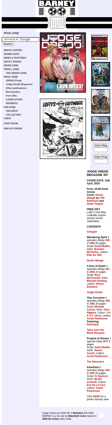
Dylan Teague (95, 203)
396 (107, 300)
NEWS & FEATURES (15, 58)
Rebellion (78, 413)
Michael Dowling (97, 280)
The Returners (95, 361)
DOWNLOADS (11, 54)
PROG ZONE (11, 33)
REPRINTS (12, 103)
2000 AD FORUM (13, 128)
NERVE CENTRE (13, 50)
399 (92, 243)
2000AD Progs (14, 80)
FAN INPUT (12, 111)
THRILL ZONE (11, 69)
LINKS (7, 118)
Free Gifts (11, 95)
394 (107, 370)
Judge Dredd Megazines (19, 84)
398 (92, 303)
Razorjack (93, 324)
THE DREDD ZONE (16, 73)
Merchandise (13, 92)
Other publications (16, 88)
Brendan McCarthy (95, 251)
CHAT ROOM (11, 123)
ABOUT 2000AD (12, 61)
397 (107, 269)
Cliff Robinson (96, 199)
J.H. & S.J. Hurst (99, 314)
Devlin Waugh (95, 196)
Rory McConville (94, 276)
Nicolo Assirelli (94, 381)
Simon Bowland (95, 285)
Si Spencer (101, 376)
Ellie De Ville (94, 255)
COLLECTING (13, 114)
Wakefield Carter (77, 416)
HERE (96, 396)
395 (107, 240)
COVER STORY (14, 99)
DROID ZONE (11, 65)
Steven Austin (94, 352)
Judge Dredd (94, 292)
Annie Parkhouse (97, 318)
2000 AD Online (50, 419)
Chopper (92, 231)
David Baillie (102, 246)
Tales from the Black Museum (96, 331)
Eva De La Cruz (96, 385)
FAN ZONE (10, 107)
